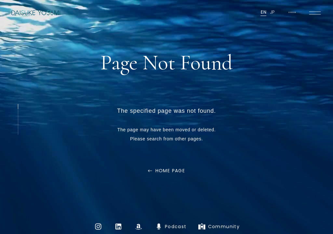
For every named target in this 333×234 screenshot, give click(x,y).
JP (272, 12)
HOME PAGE (170, 170)
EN (263, 12)
